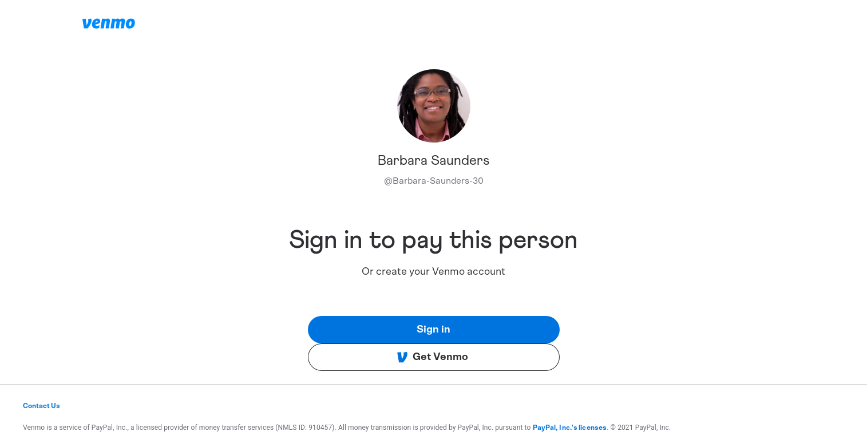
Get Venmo (432, 357)
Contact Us (41, 405)
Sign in (433, 330)
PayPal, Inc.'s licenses (570, 427)
